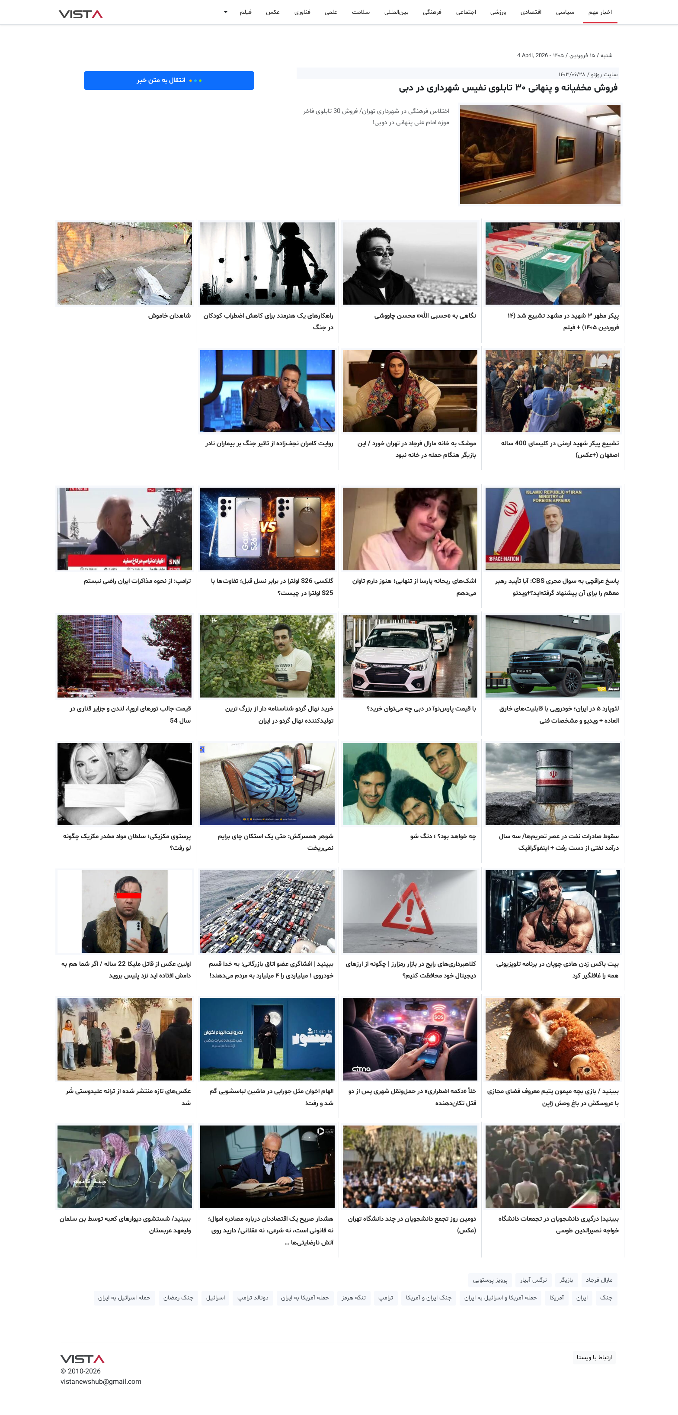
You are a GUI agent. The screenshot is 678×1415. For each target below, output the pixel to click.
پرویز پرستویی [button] (490, 1280)
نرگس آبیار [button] (533, 1280)
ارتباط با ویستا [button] (594, 1358)
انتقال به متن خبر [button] (169, 80)
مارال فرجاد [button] (599, 1280)
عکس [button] (273, 12)
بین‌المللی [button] (396, 12)
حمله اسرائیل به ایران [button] (124, 1298)
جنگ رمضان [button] (178, 1298)
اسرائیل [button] (215, 1298)
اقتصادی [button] (531, 12)
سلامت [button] (361, 12)
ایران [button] (582, 1298)
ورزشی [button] (498, 12)
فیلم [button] (246, 12)
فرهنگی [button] (432, 12)
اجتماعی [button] (466, 12)
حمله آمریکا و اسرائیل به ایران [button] (500, 1298)
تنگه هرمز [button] (354, 1298)
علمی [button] (331, 12)
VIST (80, 12)
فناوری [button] (302, 12)
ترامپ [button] (385, 1298)
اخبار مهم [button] (600, 12)
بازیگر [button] (566, 1280)
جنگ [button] (606, 1298)
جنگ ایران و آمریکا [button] (429, 1298)
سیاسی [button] (565, 12)
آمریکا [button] (557, 1298)
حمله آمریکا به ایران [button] (305, 1298)
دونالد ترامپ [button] (253, 1298)
